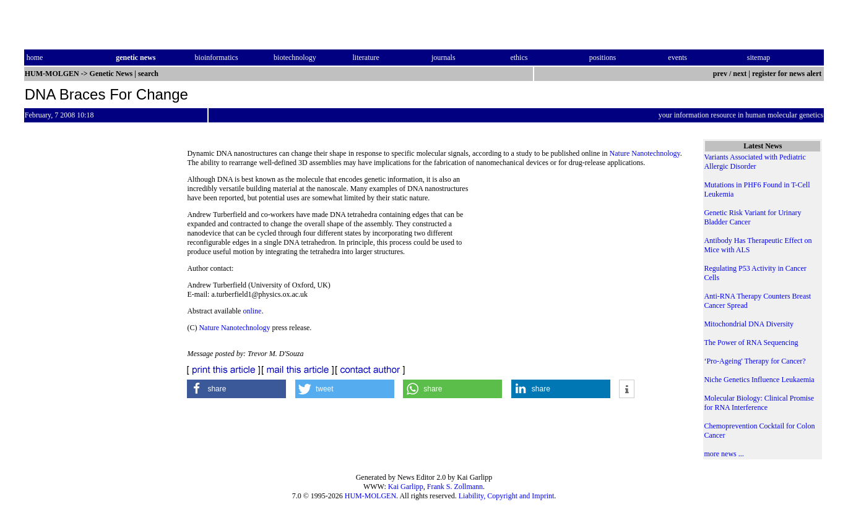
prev (720, 73)
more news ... (723, 453)
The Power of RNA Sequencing (751, 342)
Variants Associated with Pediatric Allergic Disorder (754, 162)
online (252, 311)
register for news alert (787, 73)
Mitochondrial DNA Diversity (749, 324)
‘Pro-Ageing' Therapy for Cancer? (754, 361)
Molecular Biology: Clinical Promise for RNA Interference (759, 403)
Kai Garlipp (405, 486)
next (739, 73)
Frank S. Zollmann (455, 486)
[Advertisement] (584, 259)
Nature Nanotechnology (645, 153)
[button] (236, 389)
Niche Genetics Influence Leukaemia (759, 379)
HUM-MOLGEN (370, 496)
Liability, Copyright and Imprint (507, 496)
